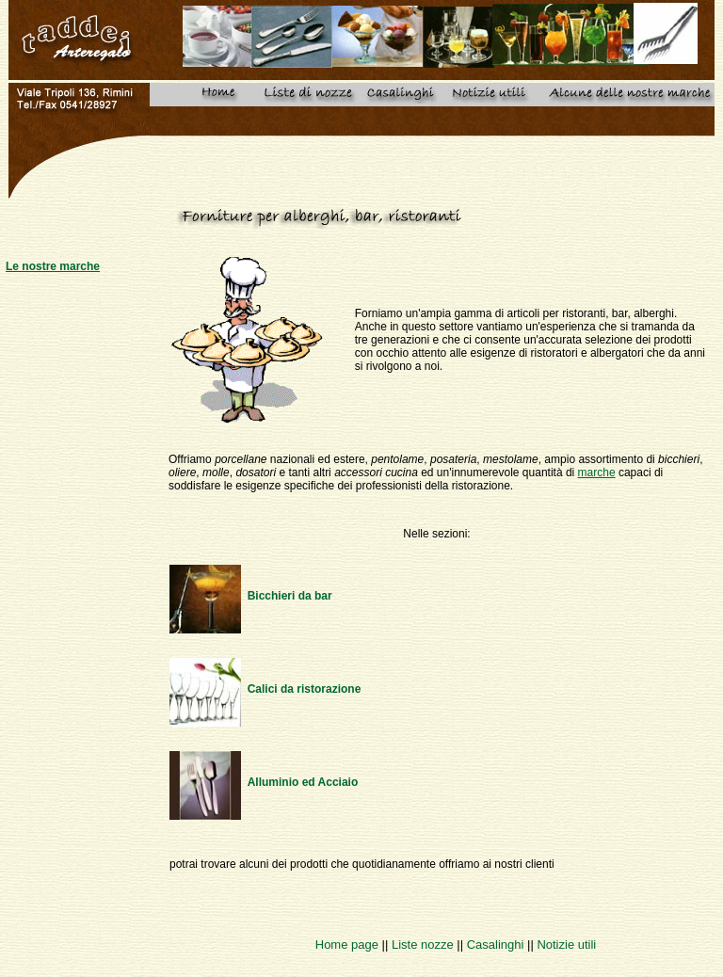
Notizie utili (566, 944)
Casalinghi (495, 944)
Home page (346, 944)
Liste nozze (423, 944)
